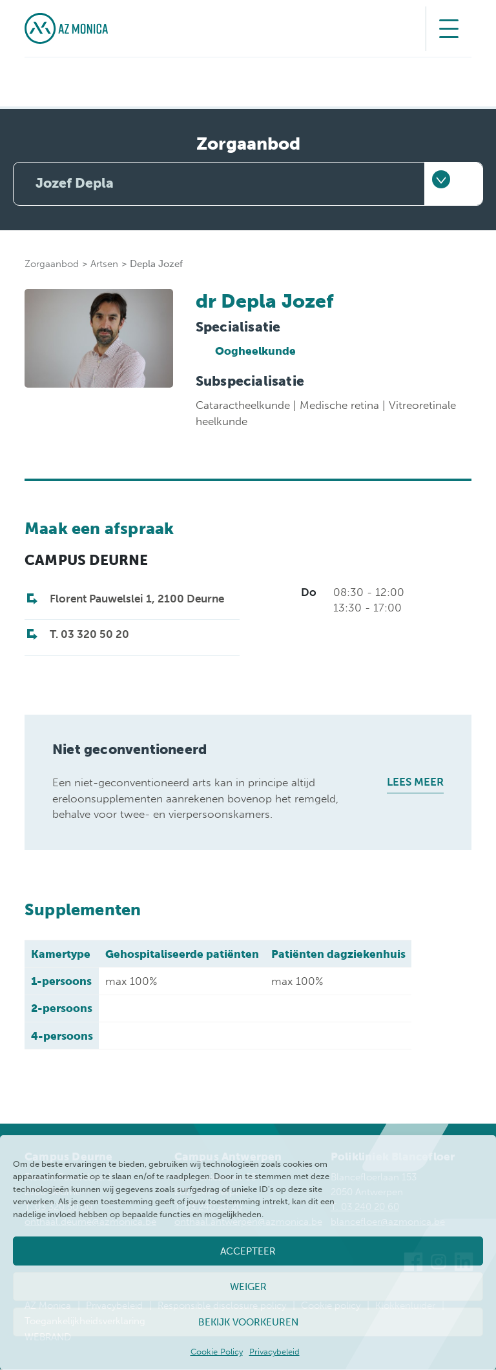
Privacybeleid (274, 1351)
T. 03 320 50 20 (89, 634)
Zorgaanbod (52, 264)
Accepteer (248, 1251)
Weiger (248, 1287)
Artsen (104, 264)
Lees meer (415, 782)
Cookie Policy (217, 1351)
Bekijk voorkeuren (248, 1322)
